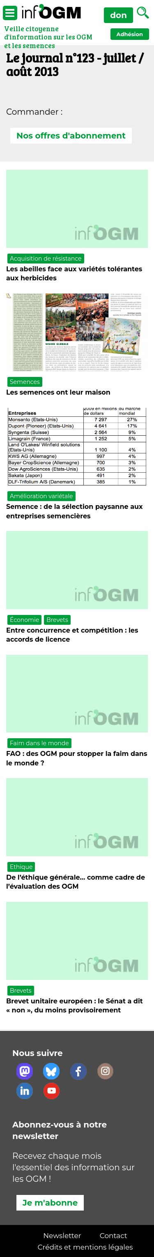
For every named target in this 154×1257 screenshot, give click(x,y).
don (118, 15)
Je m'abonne (50, 1203)
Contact (113, 1236)
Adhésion (130, 34)
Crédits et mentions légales (85, 1247)
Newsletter (62, 1236)
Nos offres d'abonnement (71, 136)
